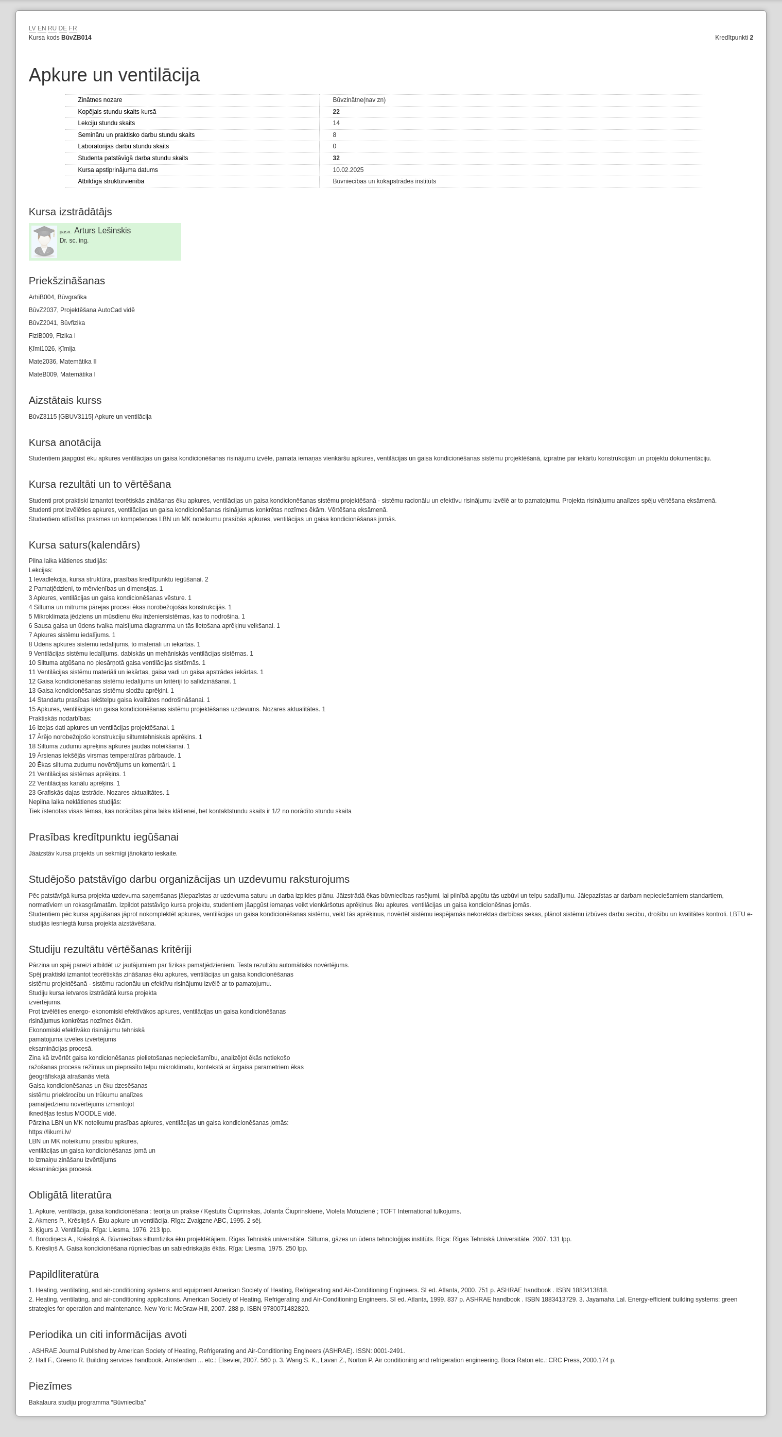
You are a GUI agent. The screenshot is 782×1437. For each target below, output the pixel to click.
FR (73, 28)
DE (63, 28)
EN (42, 28)
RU (52, 28)
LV (32, 28)
